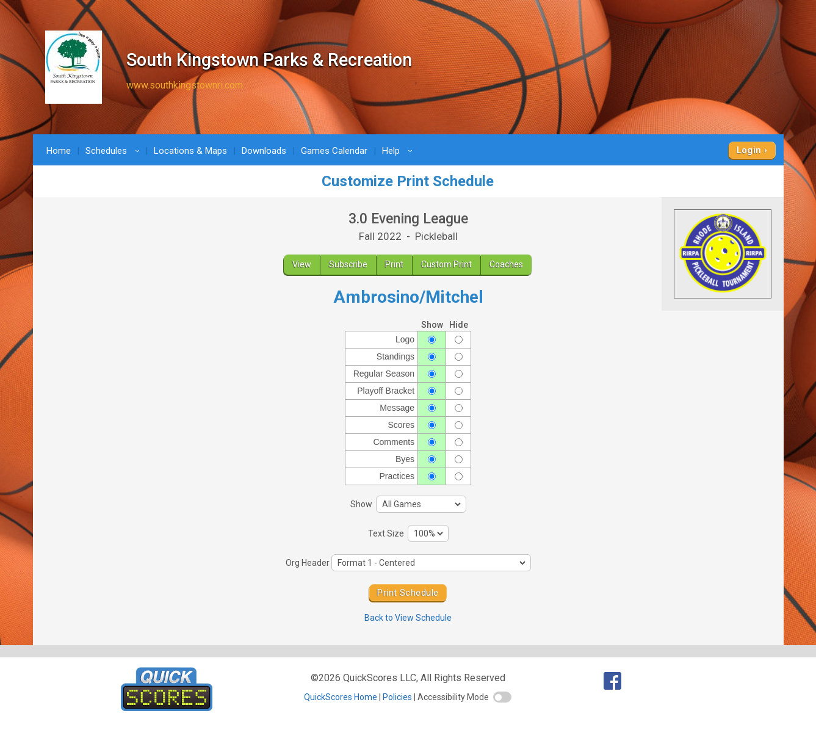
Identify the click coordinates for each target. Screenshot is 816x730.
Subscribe (348, 264)
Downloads (264, 150)
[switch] (502, 697)
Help (399, 150)
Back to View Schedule (408, 618)
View (301, 264)
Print (394, 264)
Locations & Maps (190, 150)
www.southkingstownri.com (184, 85)
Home (58, 150)
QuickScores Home (340, 697)
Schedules (114, 150)
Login (749, 150)
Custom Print (446, 264)
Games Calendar (334, 150)
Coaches (506, 264)
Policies (397, 697)
